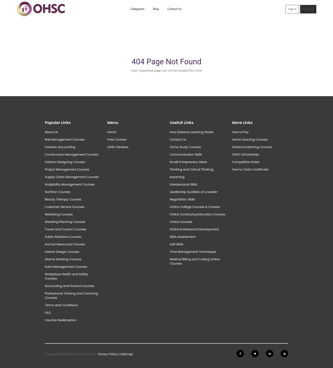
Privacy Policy (108, 354)
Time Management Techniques (193, 252)
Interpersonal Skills (183, 184)
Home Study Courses (185, 147)
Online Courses (181, 222)
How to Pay (240, 132)
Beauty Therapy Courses (63, 199)
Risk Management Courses (65, 139)
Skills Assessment (183, 237)
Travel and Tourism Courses (65, 229)
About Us (51, 132)
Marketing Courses (59, 214)
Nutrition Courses (57, 192)
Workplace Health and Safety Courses (66, 276)
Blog (156, 9)
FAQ (48, 313)
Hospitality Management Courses (70, 184)
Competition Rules (246, 162)
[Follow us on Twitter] (255, 353)
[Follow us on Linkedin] (269, 353)
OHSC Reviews (118, 147)
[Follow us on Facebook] (240, 353)
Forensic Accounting (60, 147)
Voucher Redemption (60, 320)
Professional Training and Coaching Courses (71, 295)
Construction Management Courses (71, 154)
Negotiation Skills (182, 199)
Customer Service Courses (64, 207)
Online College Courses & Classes (195, 207)
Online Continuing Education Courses (197, 214)
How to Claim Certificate (250, 169)
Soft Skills (176, 244)
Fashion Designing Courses (65, 162)
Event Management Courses (66, 267)
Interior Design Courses (62, 252)
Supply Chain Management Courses (72, 177)
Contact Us (174, 9)
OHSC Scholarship (245, 154)
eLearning (177, 177)
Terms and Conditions (61, 305)
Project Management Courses (67, 169)
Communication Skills (186, 154)
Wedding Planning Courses (65, 222)
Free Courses (117, 139)
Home (111, 132)
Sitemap (126, 354)
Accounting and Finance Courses (69, 286)
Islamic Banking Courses (63, 259)
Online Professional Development (194, 229)
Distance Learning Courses (252, 147)
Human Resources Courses (65, 244)
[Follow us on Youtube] (284, 353)
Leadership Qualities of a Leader (193, 192)
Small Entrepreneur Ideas (188, 162)
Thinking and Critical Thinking (191, 169)
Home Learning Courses (250, 139)
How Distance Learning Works (191, 132)
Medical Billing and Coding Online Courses (195, 261)
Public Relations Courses (63, 237)
